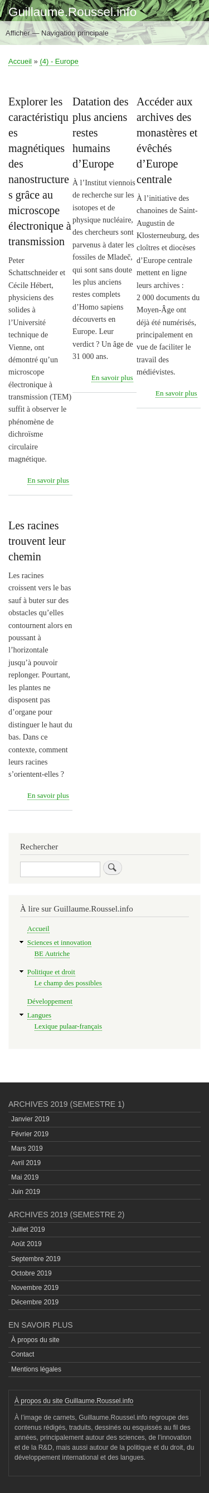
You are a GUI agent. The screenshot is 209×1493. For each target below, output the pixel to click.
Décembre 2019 (35, 1302)
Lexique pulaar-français (68, 1026)
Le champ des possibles (68, 983)
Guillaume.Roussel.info (72, 12)
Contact (22, 1354)
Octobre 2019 (31, 1273)
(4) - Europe (59, 61)
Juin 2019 (25, 1192)
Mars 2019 (27, 1148)
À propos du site (35, 1340)
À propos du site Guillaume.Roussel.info (73, 1401)
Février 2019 (29, 1134)
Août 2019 (26, 1244)
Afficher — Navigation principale (57, 33)
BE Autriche (52, 954)
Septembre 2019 (36, 1259)
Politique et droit (51, 972)
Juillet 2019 (28, 1229)
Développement (49, 1001)
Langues (39, 1015)
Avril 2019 (26, 1163)
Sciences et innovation (59, 943)
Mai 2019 (24, 1177)
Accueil (20, 61)
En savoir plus (48, 480)
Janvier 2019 (30, 1119)
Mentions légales (36, 1369)
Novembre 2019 (35, 1288)
